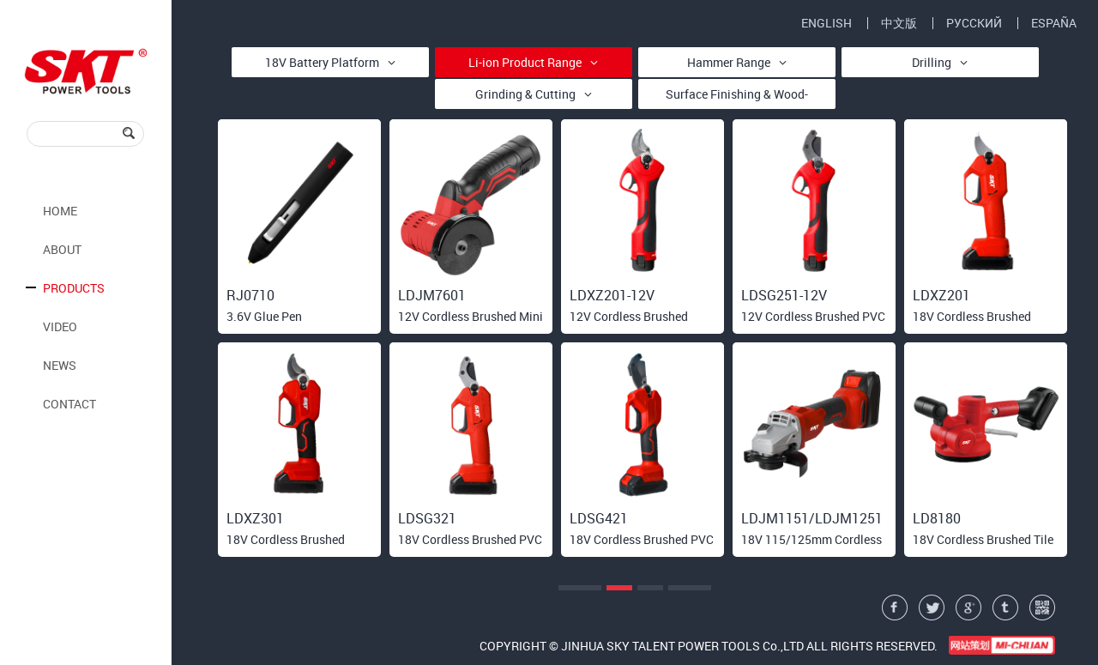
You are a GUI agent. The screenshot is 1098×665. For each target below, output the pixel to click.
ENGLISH (826, 23)
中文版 (899, 23)
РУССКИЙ (974, 23)
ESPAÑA (1054, 23)
